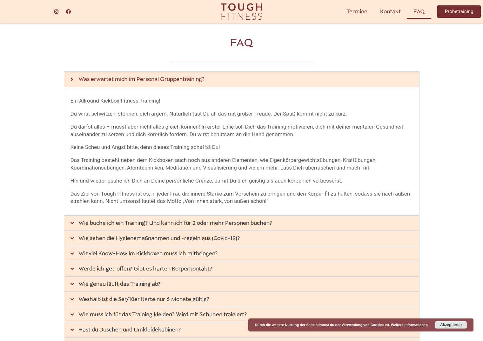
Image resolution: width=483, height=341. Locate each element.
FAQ (419, 11)
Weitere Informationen (409, 325)
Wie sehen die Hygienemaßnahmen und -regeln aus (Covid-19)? (159, 238)
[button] (459, 11)
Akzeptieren (451, 325)
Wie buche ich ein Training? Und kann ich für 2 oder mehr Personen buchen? (175, 223)
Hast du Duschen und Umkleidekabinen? (129, 329)
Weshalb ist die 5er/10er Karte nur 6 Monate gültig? (144, 299)
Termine (356, 11)
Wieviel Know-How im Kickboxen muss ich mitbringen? (148, 253)
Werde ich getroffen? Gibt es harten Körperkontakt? (145, 268)
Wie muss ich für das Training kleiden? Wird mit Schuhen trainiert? (162, 314)
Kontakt (390, 11)
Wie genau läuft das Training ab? (119, 284)
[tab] (241, 79)
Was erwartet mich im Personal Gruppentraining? (141, 79)
